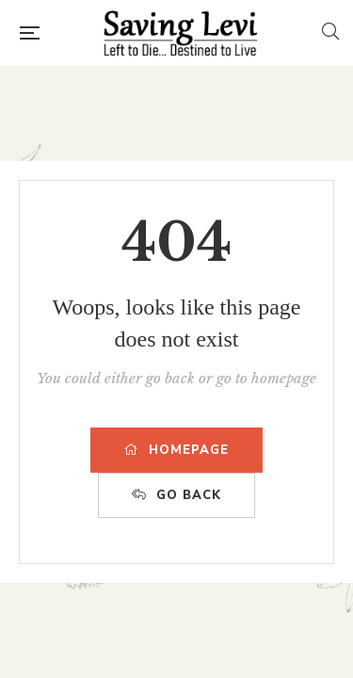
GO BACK (176, 495)
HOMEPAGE (176, 450)
